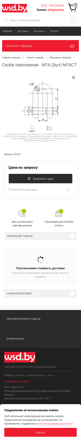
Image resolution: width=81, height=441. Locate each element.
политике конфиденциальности (54, 423)
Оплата (54, 31)
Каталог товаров (40, 46)
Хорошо (40, 432)
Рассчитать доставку (23, 189)
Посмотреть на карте (16, 381)
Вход (44, 5)
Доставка (23, 31)
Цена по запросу (23, 167)
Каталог (7, 31)
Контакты (39, 31)
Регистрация (56, 5)
